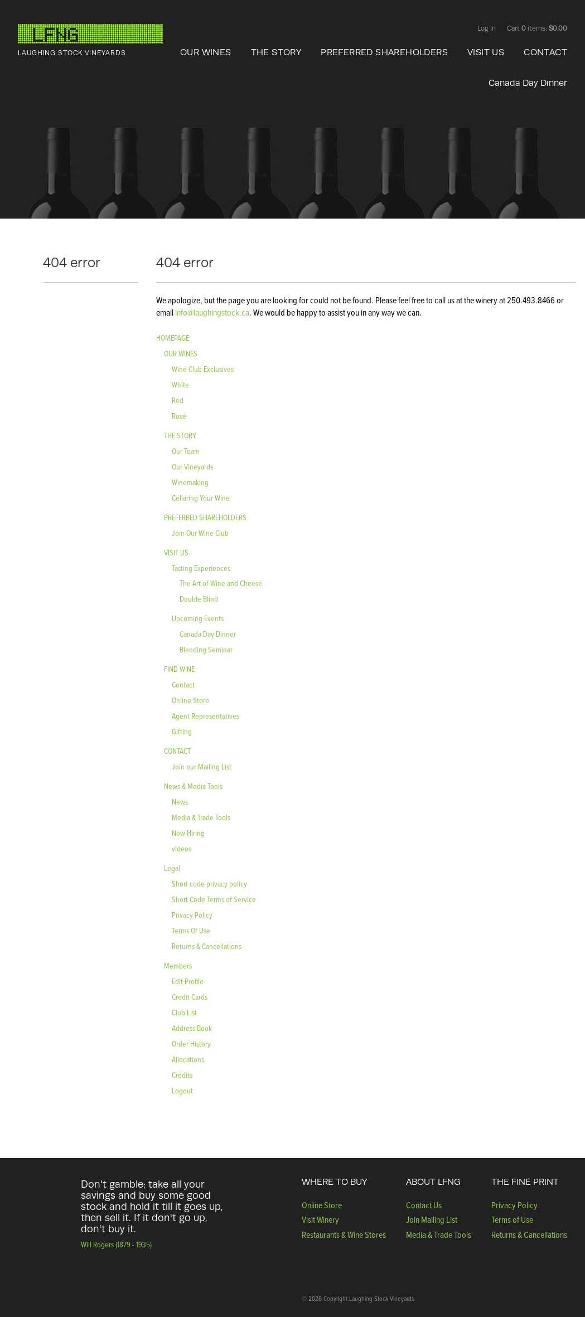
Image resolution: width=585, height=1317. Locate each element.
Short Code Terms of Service (214, 899)
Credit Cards (189, 996)
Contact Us (424, 1205)
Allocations (188, 1059)
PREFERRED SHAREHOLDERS (384, 52)
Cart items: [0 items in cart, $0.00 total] (537, 28)
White (180, 384)
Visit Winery (320, 1219)
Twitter (453, 29)
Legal (172, 868)
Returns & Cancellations (206, 946)
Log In (486, 28)
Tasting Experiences (201, 568)
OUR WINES (205, 52)
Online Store (190, 700)
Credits (182, 1074)
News (180, 801)
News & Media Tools (193, 786)
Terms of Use (512, 1219)
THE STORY (276, 52)
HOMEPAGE (172, 337)
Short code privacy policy (209, 883)
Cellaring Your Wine (201, 497)
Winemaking (190, 482)
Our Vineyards (192, 466)
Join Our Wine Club (200, 532)
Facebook (432, 29)
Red (177, 400)
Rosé (179, 415)
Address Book (192, 1028)
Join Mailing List (431, 1219)
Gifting (182, 731)
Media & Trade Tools (201, 817)
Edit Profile (188, 981)
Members (178, 965)
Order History (191, 1043)
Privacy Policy (192, 914)
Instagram (442, 29)
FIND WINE (179, 669)
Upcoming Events (198, 618)
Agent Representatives (205, 715)
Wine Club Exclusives (203, 369)
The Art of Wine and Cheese (221, 583)
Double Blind (199, 598)
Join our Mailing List (201, 766)
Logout (182, 1090)
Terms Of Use (191, 930)
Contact (183, 684)
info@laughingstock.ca (211, 312)
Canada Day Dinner (528, 83)
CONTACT (545, 52)
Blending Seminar (206, 649)
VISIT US (485, 52)
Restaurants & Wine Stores (344, 1234)
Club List (184, 1012)
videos (181, 848)
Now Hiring (188, 832)
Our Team (186, 451)
